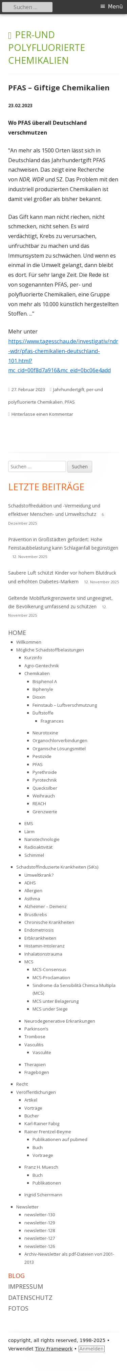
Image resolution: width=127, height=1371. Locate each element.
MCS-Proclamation (51, 977)
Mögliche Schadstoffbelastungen (50, 650)
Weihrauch (44, 796)
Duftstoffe (43, 713)
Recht (22, 1084)
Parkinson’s (36, 1029)
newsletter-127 (39, 1238)
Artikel (30, 1100)
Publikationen (47, 1183)
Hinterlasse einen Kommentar (42, 414)
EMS (28, 823)
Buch (38, 1147)
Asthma (32, 899)
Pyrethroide (45, 772)
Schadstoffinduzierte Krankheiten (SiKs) (57, 867)
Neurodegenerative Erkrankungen (59, 1021)
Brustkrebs (35, 914)
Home (17, 633)
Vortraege (43, 1155)
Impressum (25, 1286)
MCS (29, 962)
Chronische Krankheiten (49, 922)
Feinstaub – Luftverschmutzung (65, 705)
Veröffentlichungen (36, 1092)
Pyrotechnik (45, 780)
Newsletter (27, 1207)
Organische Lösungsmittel (59, 749)
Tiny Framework (53, 1348)
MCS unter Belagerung (56, 1001)
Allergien (33, 890)
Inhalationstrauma (43, 954)
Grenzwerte (45, 812)
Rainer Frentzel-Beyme (47, 1132)
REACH (39, 803)
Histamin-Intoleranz (44, 946)
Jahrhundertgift (68, 389)
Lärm (29, 831)
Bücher (31, 1116)
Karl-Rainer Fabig (41, 1123)
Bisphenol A (45, 681)
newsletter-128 (39, 1230)
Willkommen (28, 642)
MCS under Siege (50, 1009)
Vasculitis (34, 1045)
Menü (115, 6)
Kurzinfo (33, 657)
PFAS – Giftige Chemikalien (59, 87)
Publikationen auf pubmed (60, 1139)
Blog (16, 1276)
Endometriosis (39, 930)
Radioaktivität (38, 847)
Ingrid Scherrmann (43, 1195)
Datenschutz (30, 1297)
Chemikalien (37, 673)
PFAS (70, 402)
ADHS (30, 883)
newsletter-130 (39, 1215)
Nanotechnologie (42, 839)
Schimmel (34, 855)
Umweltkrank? (39, 875)
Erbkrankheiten (40, 938)
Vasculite (42, 1052)
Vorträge (33, 1108)
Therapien (35, 1064)
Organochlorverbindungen (60, 740)
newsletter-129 (39, 1223)
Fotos (18, 1308)
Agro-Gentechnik (41, 666)
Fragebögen (36, 1072)
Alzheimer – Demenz (45, 906)
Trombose (34, 1036)
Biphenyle (43, 689)
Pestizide (42, 756)
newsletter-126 (39, 1246)
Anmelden (92, 1348)
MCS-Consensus (49, 969)
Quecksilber (45, 788)
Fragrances (52, 721)
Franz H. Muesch (41, 1167)
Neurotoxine (45, 733)
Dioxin (39, 697)
